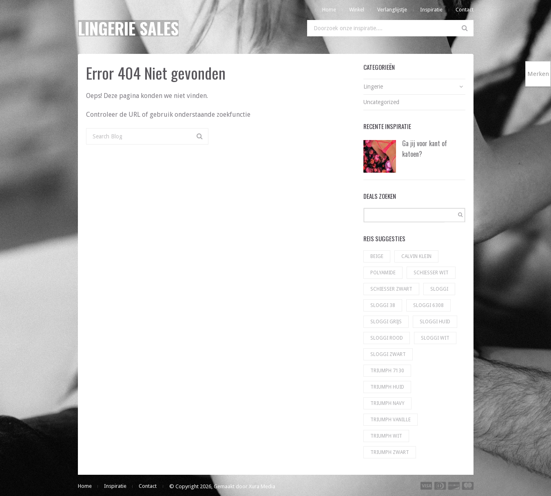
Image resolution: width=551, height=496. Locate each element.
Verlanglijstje (392, 9)
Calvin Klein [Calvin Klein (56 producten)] (416, 256)
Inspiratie (431, 9)
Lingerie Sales (128, 28)
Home (329, 9)
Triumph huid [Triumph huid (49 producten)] (387, 387)
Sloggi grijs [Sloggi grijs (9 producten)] (386, 322)
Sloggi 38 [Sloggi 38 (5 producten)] (382, 305)
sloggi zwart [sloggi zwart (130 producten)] (388, 354)
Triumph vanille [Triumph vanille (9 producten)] (390, 420)
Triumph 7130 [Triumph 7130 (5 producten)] (387, 371)
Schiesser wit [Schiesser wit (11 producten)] (431, 273)
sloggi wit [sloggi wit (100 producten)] (435, 338)
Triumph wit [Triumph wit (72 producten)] (386, 436)
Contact (465, 9)
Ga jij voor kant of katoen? (424, 148)
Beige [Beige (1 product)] (376, 256)
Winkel (356, 9)
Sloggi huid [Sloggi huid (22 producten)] (435, 322)
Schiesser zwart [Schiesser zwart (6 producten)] (391, 289)
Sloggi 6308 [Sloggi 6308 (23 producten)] (428, 305)
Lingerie (373, 86)
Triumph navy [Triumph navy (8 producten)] (387, 403)
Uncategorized (381, 102)
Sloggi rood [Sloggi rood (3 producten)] (386, 338)
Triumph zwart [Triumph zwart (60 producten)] (389, 452)
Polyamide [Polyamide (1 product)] (383, 273)
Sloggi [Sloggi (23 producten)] (439, 289)
